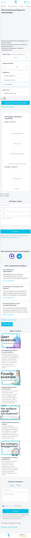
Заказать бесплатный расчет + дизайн (15, 103)
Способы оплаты (12, 6)
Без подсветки (8, 84)
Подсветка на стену (9, 80)
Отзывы (21, 6)
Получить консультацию (8, 106)
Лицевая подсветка (9, 76)
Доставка (3, 6)
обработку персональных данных (9, 237)
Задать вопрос (6, 324)
